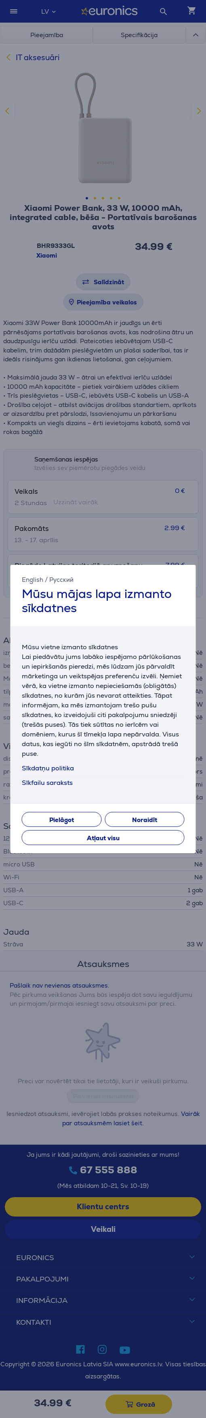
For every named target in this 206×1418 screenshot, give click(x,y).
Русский (61, 579)
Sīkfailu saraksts (47, 782)
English (32, 579)
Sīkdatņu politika (48, 768)
